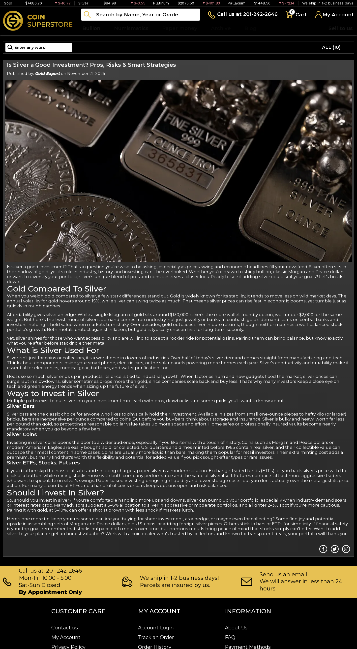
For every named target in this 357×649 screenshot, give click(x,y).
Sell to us (340, 28)
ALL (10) (331, 47)
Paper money (179, 28)
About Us (236, 628)
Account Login (156, 628)
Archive (221, 28)
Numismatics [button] (131, 28)
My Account (66, 637)
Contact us (64, 628)
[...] (140, 14)
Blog (250, 28)
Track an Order (156, 637)
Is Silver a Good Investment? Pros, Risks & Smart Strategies (91, 65)
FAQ (230, 637)
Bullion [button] (91, 28)
